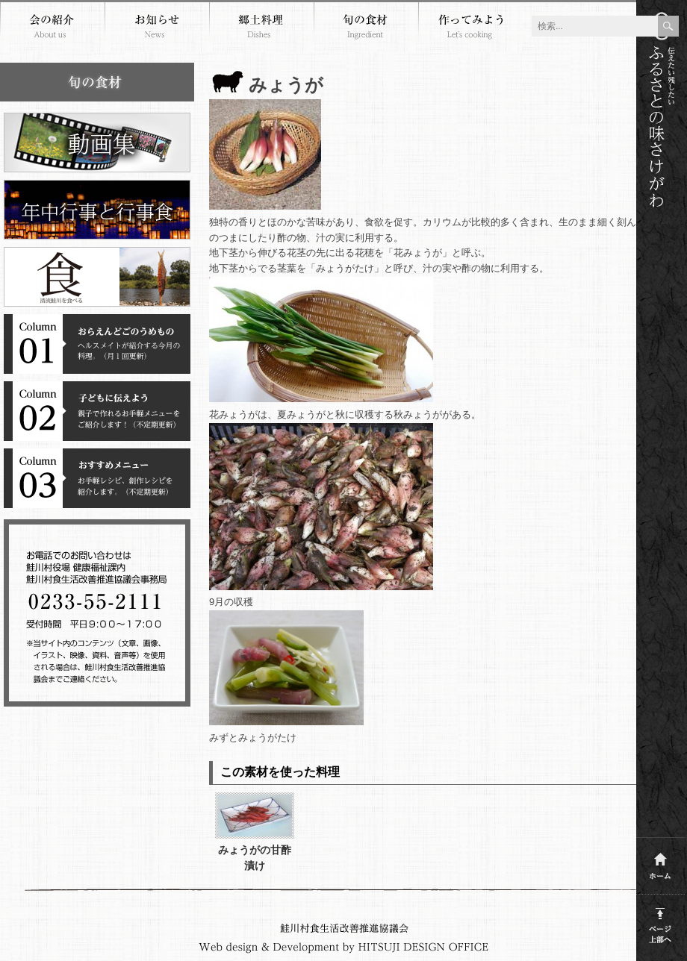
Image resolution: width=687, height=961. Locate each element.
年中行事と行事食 (97, 210)
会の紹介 (52, 28)
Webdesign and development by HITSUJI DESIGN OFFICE (344, 948)
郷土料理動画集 (97, 142)
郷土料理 (261, 28)
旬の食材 (366, 28)
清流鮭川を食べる (97, 277)
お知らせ (157, 28)
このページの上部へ (660, 923)
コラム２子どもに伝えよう (97, 411)
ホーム (660, 862)
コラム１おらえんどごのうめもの (97, 344)
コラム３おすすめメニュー (97, 478)
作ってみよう (470, 28)
